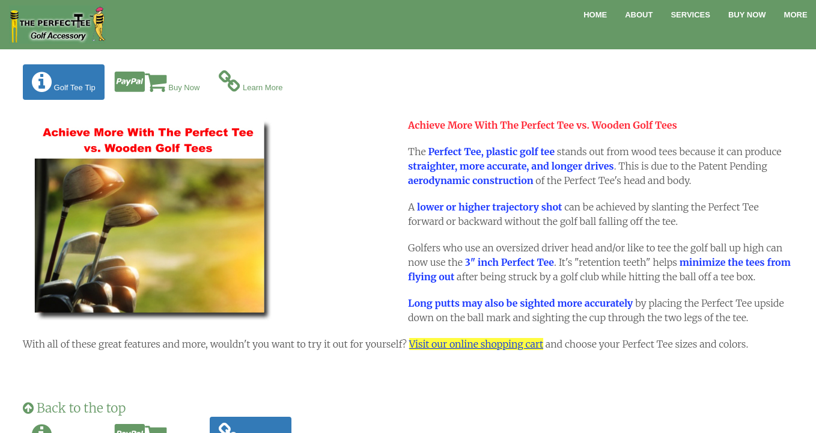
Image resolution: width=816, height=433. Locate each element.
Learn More (250, 82)
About (639, 14)
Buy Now (747, 14)
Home (595, 14)
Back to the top (74, 408)
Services (690, 14)
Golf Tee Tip (64, 82)
